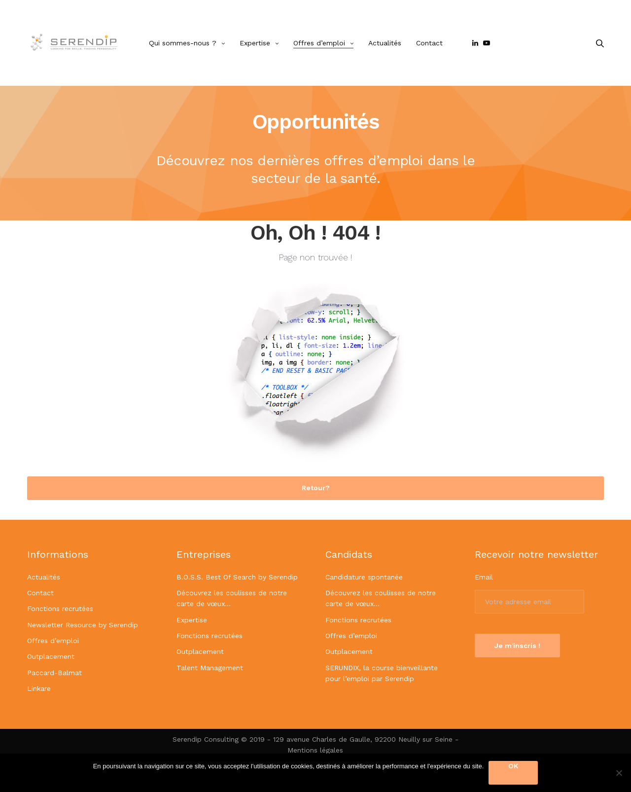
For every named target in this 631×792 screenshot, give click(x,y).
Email (484, 577)
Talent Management (209, 668)
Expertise (255, 43)
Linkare (39, 688)
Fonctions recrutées (60, 608)
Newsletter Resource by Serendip (82, 625)
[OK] (619, 773)
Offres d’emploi (319, 43)
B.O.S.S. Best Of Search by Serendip (237, 577)
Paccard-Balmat (54, 673)
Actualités (384, 43)
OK (513, 766)
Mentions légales (315, 750)
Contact (429, 43)
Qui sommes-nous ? (182, 43)
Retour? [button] (316, 488)
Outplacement (50, 656)
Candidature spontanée (364, 577)
